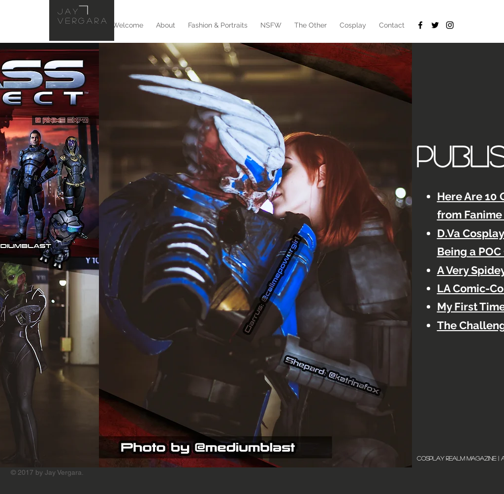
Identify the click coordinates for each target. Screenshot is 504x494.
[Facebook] (420, 25)
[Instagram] (450, 25)
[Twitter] (435, 25)
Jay (69, 11)
